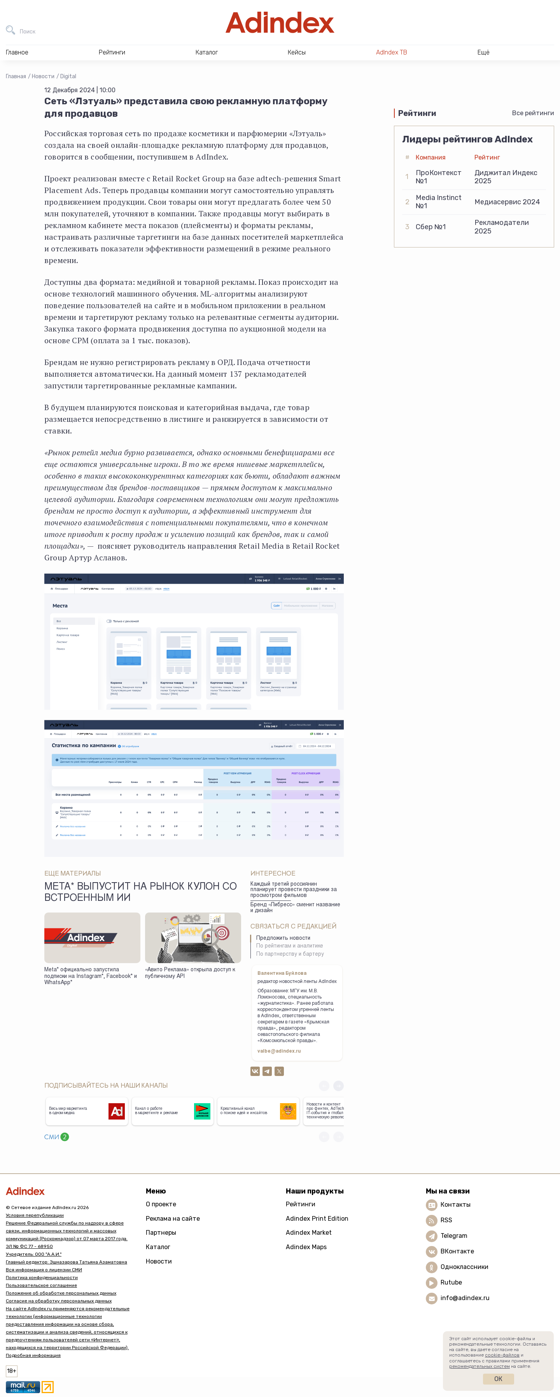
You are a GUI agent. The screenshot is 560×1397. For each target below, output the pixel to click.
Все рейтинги (533, 113)
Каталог (158, 1247)
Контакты (456, 1204)
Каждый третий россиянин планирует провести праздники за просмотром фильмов (293, 890)
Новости (43, 76)
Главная (16, 76)
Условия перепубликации (35, 1215)
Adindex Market (309, 1232)
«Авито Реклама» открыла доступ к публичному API (190, 973)
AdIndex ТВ (391, 52)
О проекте (161, 1204)
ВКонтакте (457, 1251)
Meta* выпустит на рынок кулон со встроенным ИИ (140, 893)
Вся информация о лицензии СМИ (44, 1269)
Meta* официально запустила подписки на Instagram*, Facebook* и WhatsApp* (90, 976)
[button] (338, 1086)
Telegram (454, 1235)
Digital (68, 76)
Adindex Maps (306, 1247)
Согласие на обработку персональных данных (59, 1301)
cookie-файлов (502, 1355)
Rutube (451, 1282)
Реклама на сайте (173, 1218)
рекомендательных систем (479, 1366)
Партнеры (161, 1232)
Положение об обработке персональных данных (61, 1293)
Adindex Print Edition (317, 1218)
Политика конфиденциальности (42, 1277)
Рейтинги (300, 1204)
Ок (498, 1379)
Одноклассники (464, 1267)
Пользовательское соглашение (41, 1285)
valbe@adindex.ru (279, 1051)
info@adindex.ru (465, 1298)
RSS (446, 1220)
